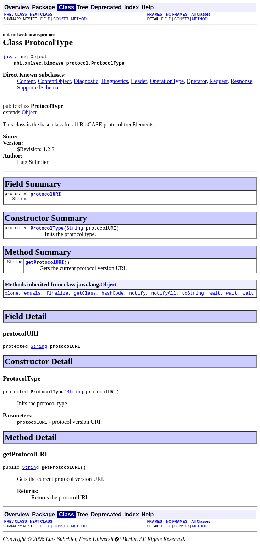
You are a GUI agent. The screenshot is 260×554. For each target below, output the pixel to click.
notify (137, 298)
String (20, 202)
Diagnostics (114, 82)
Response (241, 82)
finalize (57, 298)
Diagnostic (86, 82)
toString (193, 298)
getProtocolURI (44, 266)
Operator (196, 82)
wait (214, 298)
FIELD (45, 19)
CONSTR (60, 19)
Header (139, 82)
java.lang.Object (25, 57)
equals (32, 298)
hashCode (112, 298)
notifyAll (163, 298)
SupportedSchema (37, 89)
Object (29, 113)
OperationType (167, 82)
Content (26, 82)
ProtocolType (47, 231)
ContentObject (54, 82)
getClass (85, 298)
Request (218, 82)
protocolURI (46, 196)
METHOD (79, 19)
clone (11, 298)
